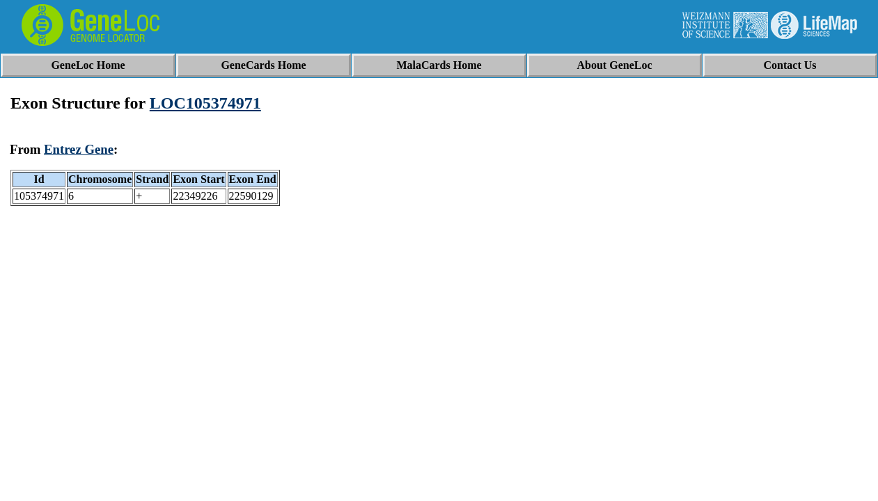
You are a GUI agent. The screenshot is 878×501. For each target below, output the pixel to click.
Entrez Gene (78, 149)
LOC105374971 (205, 103)
